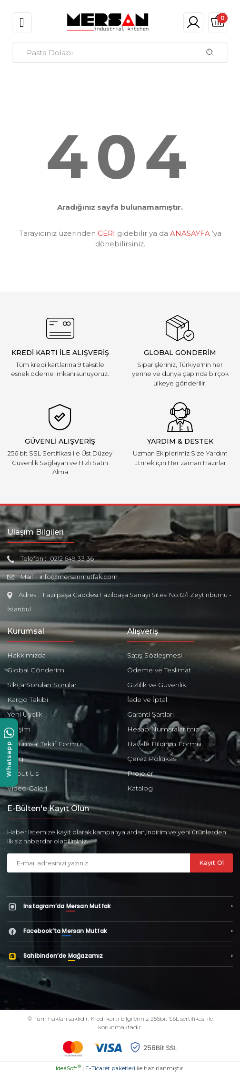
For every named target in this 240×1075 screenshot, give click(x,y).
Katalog (140, 788)
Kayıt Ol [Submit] (211, 862)
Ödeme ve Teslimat (159, 670)
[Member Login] (193, 22)
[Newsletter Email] (98, 862)
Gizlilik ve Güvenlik (156, 684)
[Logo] (107, 21)
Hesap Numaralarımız (163, 729)
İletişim (18, 729)
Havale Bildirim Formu (164, 744)
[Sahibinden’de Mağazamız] (120, 956)
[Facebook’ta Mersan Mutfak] (120, 931)
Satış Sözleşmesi (154, 655)
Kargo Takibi (27, 699)
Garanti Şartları (150, 714)
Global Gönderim (35, 670)
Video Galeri (27, 788)
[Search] (120, 52)
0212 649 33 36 (72, 558)
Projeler (140, 773)
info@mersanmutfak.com (79, 576)
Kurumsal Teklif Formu (44, 744)
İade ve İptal (147, 699)
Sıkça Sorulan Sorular (42, 684)
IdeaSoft (68, 1068)
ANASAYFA (190, 233)
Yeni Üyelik (24, 714)
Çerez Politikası (152, 758)
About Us (23, 773)
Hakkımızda (26, 655)
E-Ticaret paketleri (110, 1068)
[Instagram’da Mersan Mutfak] (120, 907)
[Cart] (218, 22)
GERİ (106, 233)
